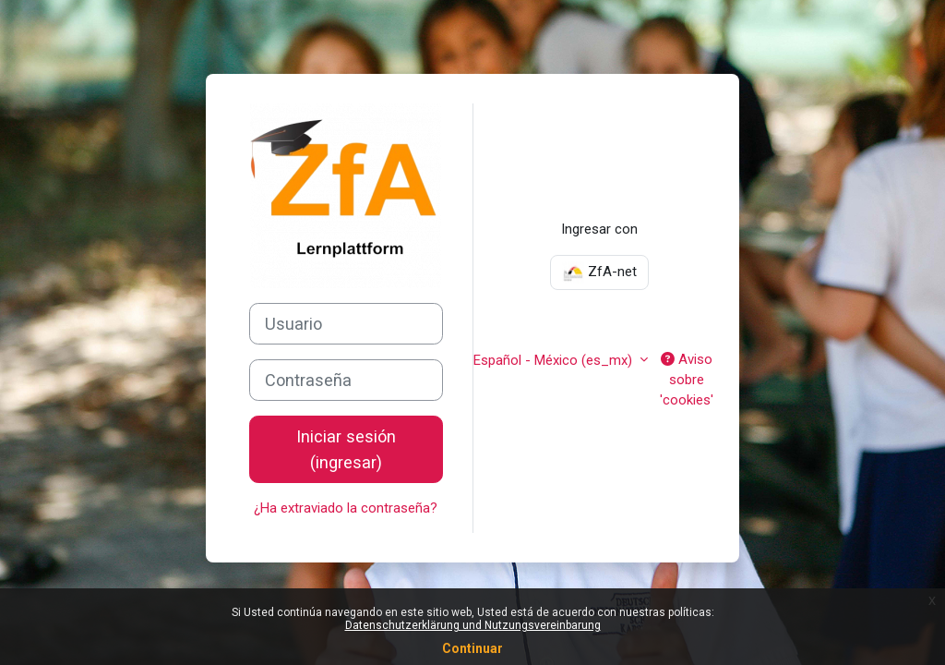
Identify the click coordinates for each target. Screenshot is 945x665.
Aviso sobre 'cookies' (686, 380)
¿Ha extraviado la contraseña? (345, 508)
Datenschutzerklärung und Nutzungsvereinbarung (473, 625)
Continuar (472, 648)
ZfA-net (599, 272)
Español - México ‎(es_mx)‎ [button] (554, 360)
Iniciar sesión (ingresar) (346, 449)
